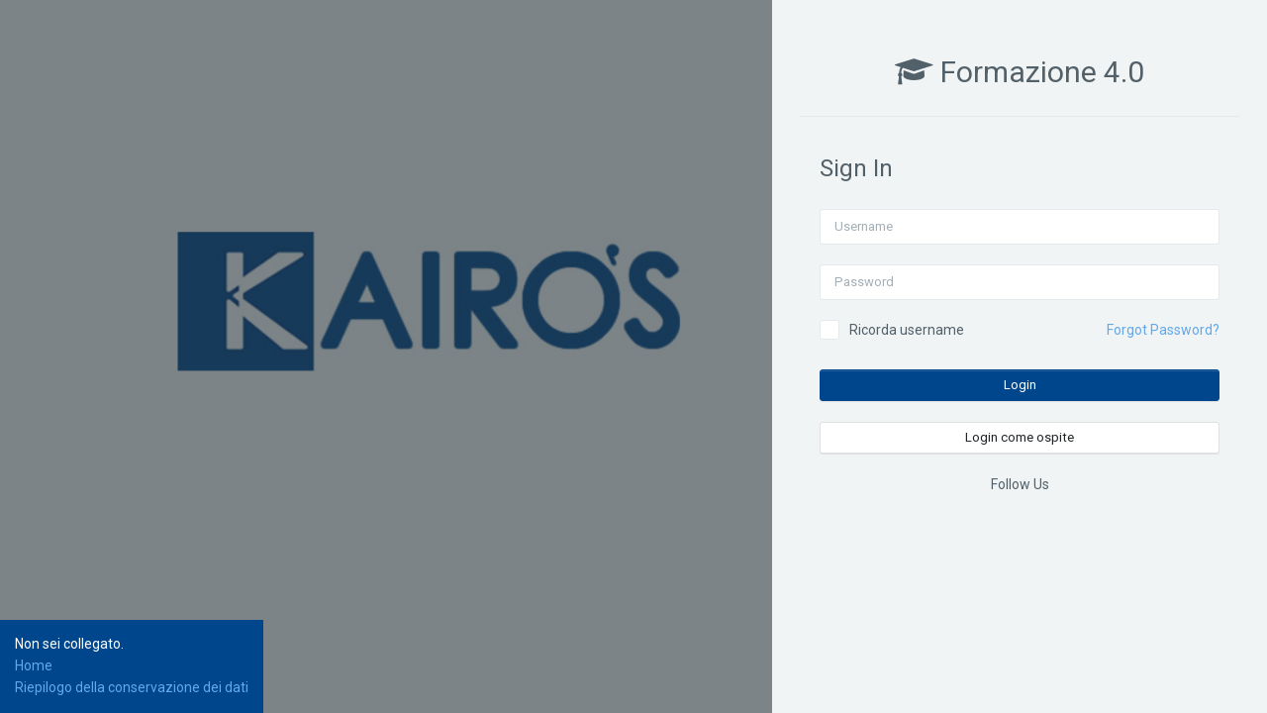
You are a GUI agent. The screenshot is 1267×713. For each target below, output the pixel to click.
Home (33, 665)
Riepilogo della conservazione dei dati (131, 687)
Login (1020, 384)
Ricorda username (906, 330)
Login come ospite (1019, 437)
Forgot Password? (1163, 330)
